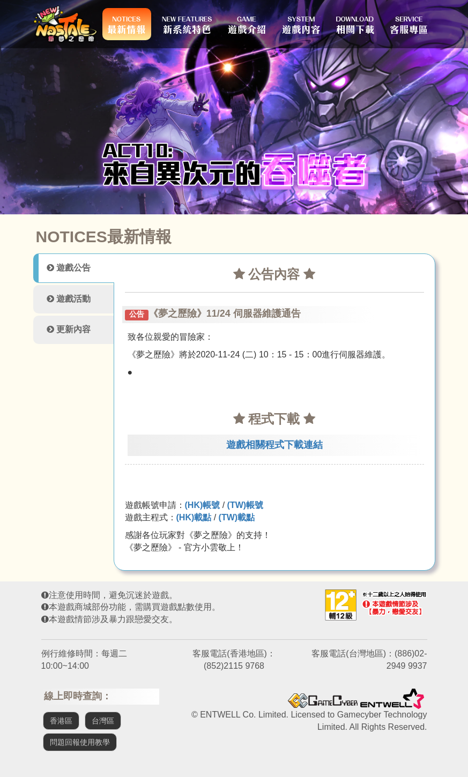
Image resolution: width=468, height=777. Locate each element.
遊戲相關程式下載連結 (274, 444)
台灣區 (103, 720)
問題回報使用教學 (80, 742)
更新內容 (69, 329)
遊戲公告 (69, 267)
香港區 (61, 720)
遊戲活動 (69, 298)
